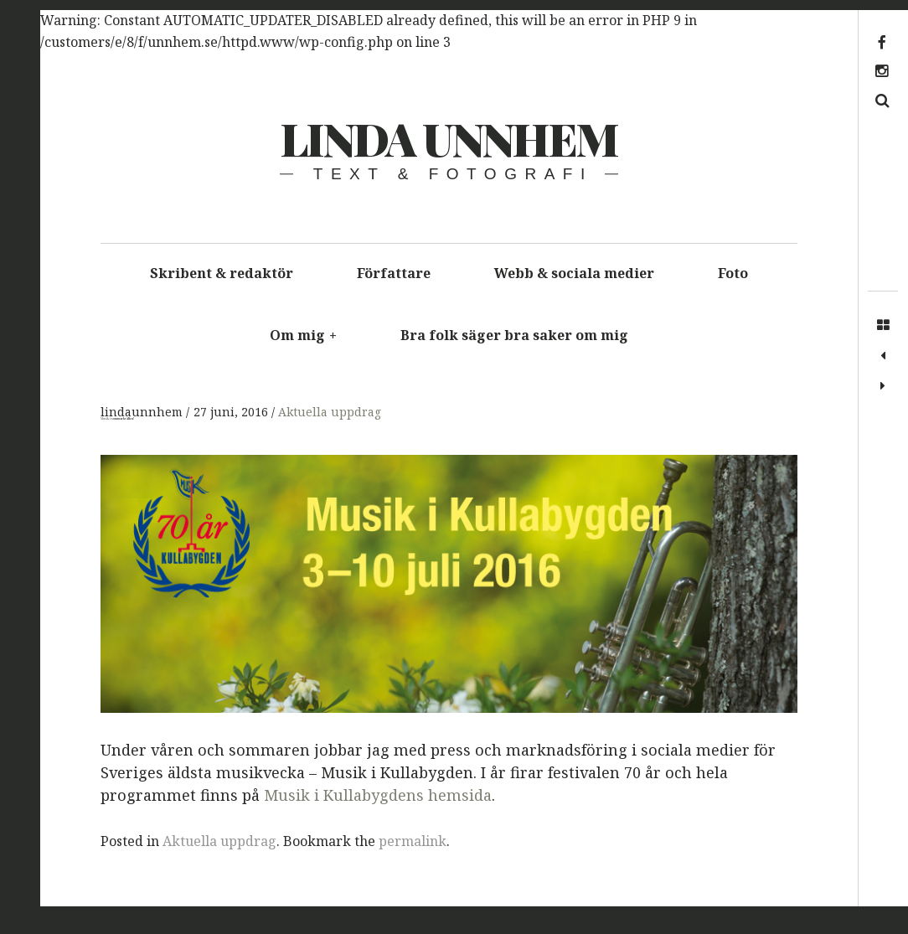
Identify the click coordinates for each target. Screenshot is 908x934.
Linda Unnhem (448, 138)
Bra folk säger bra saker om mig (514, 335)
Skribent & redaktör (221, 273)
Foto (733, 273)
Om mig (303, 335)
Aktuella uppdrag (329, 413)
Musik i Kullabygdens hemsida (378, 796)
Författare (394, 273)
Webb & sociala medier (574, 273)
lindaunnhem (143, 413)
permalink (412, 841)
